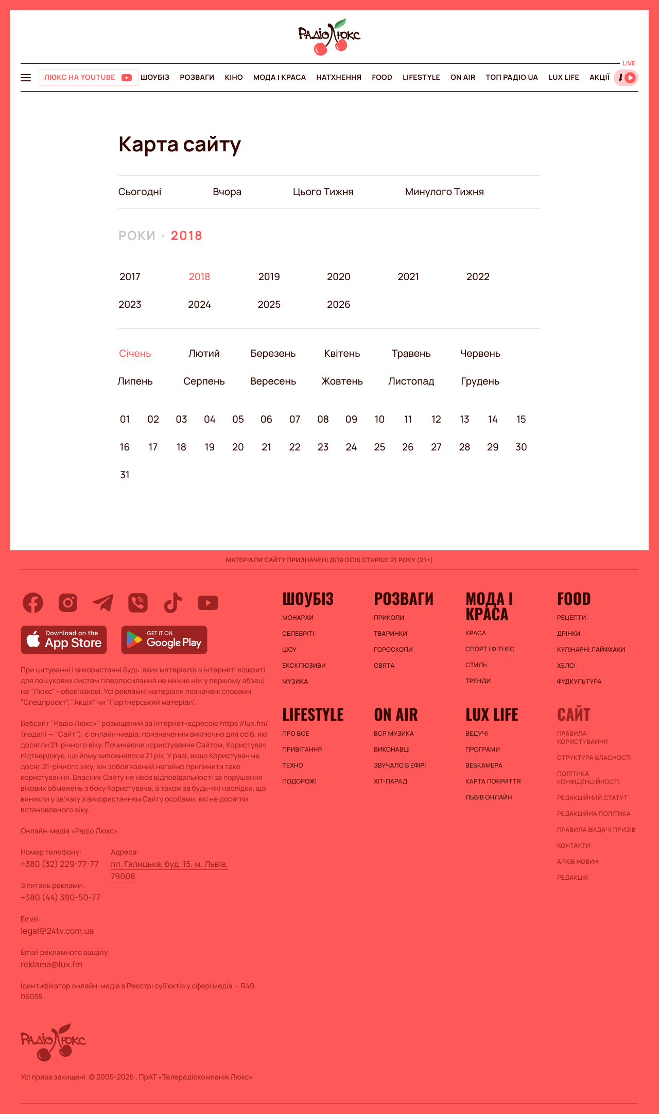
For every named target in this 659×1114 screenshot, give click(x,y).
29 (493, 447)
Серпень (204, 381)
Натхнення (339, 77)
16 (125, 447)
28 (464, 447)
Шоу (289, 650)
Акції (599, 77)
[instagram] (68, 602)
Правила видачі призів (596, 830)
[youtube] (208, 602)
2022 (478, 276)
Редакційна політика (594, 814)
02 (153, 419)
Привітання (302, 749)
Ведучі (476, 733)
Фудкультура (579, 681)
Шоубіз (155, 77)
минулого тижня (444, 191)
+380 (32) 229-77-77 (60, 863)
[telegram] (103, 602)
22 (295, 447)
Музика (295, 681)
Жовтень (342, 381)
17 (153, 447)
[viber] (138, 602)
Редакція (572, 878)
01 (125, 419)
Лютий (204, 353)
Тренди (478, 681)
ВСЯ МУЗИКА (394, 733)
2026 (339, 304)
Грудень (480, 381)
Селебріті (298, 634)
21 (266, 447)
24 (351, 447)
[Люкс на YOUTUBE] (88, 77)
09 (351, 419)
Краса (475, 633)
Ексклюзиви (304, 666)
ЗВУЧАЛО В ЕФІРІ (400, 765)
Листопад (411, 381)
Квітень (342, 353)
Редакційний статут (592, 798)
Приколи (389, 618)
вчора (227, 191)
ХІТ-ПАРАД (390, 781)
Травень (411, 353)
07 (295, 419)
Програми (482, 749)
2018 (187, 235)
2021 (408, 276)
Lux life (563, 77)
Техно (292, 765)
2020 (339, 276)
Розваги (197, 77)
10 (380, 419)
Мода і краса (279, 77)
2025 (269, 304)
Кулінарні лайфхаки (591, 650)
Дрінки (569, 634)
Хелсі (566, 666)
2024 (199, 304)
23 (323, 447)
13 (464, 419)
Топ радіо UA (512, 77)
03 (181, 419)
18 (181, 447)
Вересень (273, 381)
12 (436, 419)
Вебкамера (483, 765)
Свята (384, 666)
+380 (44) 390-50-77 (60, 897)
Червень (480, 353)
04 (210, 419)
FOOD (382, 77)
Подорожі (299, 781)
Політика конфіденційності (588, 778)
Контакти (574, 846)
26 (408, 447)
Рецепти (571, 618)
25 (379, 447)
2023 (130, 304)
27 (436, 447)
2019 (269, 276)
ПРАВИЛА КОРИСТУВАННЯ (582, 737)
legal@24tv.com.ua (57, 930)
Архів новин (578, 862)
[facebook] (33, 602)
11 (408, 419)
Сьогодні (139, 191)
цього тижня (323, 191)
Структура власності (594, 758)
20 (238, 447)
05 (238, 419)
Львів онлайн (488, 797)
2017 (129, 276)
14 (493, 419)
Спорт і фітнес (489, 649)
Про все (295, 733)
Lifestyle (421, 77)
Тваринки (390, 634)
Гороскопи (393, 650)
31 (124, 474)
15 (521, 419)
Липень (135, 381)
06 (267, 419)
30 (521, 447)
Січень (135, 353)
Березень (273, 353)
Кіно (234, 77)
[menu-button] (26, 78)
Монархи (298, 618)
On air (462, 77)
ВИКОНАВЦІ (392, 749)
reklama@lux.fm (51, 964)
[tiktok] (173, 602)
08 (323, 419)
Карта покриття (493, 781)
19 (210, 447)
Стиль (476, 665)
